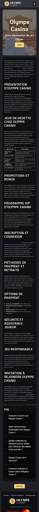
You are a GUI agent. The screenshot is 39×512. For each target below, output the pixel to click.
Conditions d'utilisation (17, 495)
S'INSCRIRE (19, 486)
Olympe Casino (18, 68)
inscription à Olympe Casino (13, 242)
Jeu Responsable (30, 495)
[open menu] (34, 4)
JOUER (19, 45)
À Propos (6, 495)
